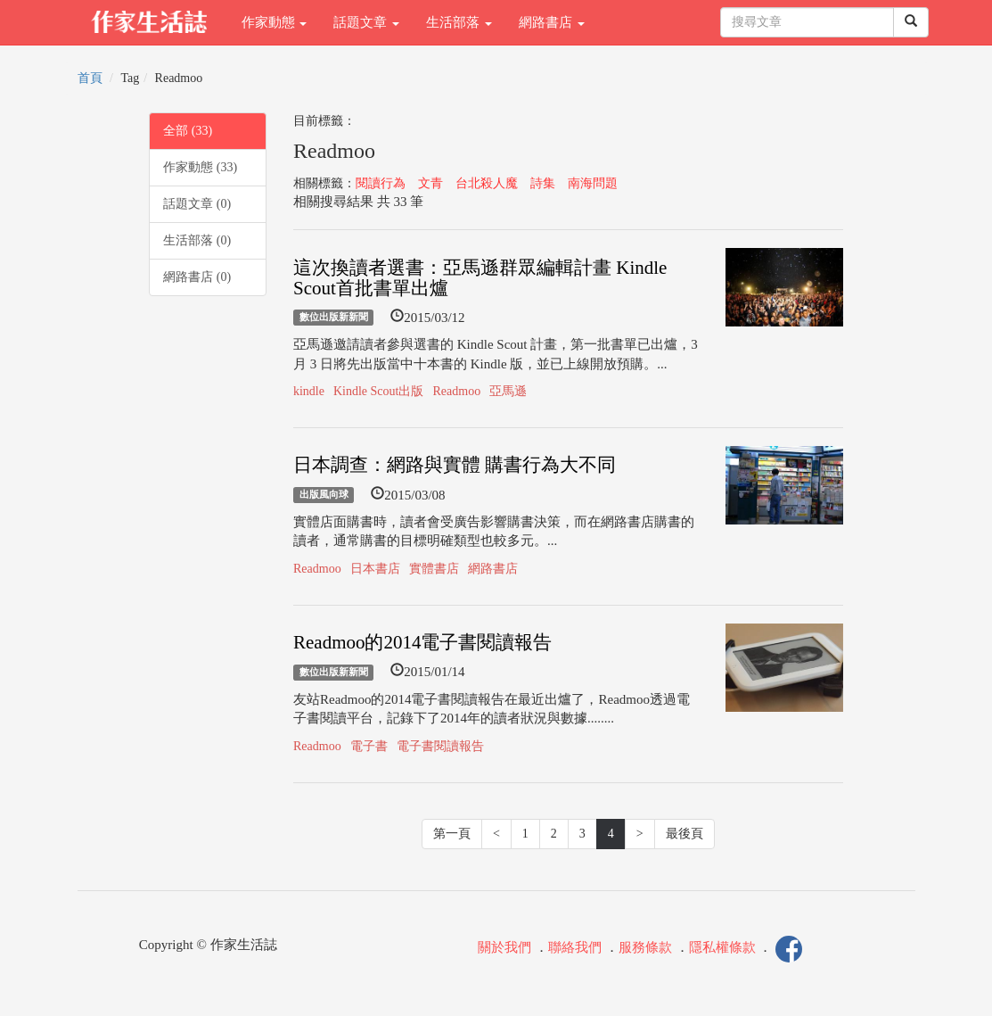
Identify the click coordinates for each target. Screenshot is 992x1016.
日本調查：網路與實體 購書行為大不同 (454, 464)
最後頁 (684, 833)
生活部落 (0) (197, 240)
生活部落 (459, 22)
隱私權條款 (722, 947)
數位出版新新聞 (333, 317)
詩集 (542, 183)
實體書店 (434, 568)
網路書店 (552, 22)
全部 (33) (187, 130)
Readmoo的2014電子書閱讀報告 (422, 642)
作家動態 (274, 22)
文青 (430, 183)
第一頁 (452, 833)
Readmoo (456, 391)
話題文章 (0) (197, 204)
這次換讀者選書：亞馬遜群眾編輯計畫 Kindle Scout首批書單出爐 (480, 278)
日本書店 (375, 568)
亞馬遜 (508, 391)
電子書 (369, 746)
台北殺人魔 (486, 183)
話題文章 (366, 22)
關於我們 (504, 947)
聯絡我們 (575, 947)
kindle (308, 391)
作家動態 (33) (200, 167)
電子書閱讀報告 (440, 746)
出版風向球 (323, 495)
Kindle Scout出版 (378, 391)
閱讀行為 (381, 183)
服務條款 (645, 947)
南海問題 (593, 183)
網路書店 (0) (197, 277)
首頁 (90, 78)
